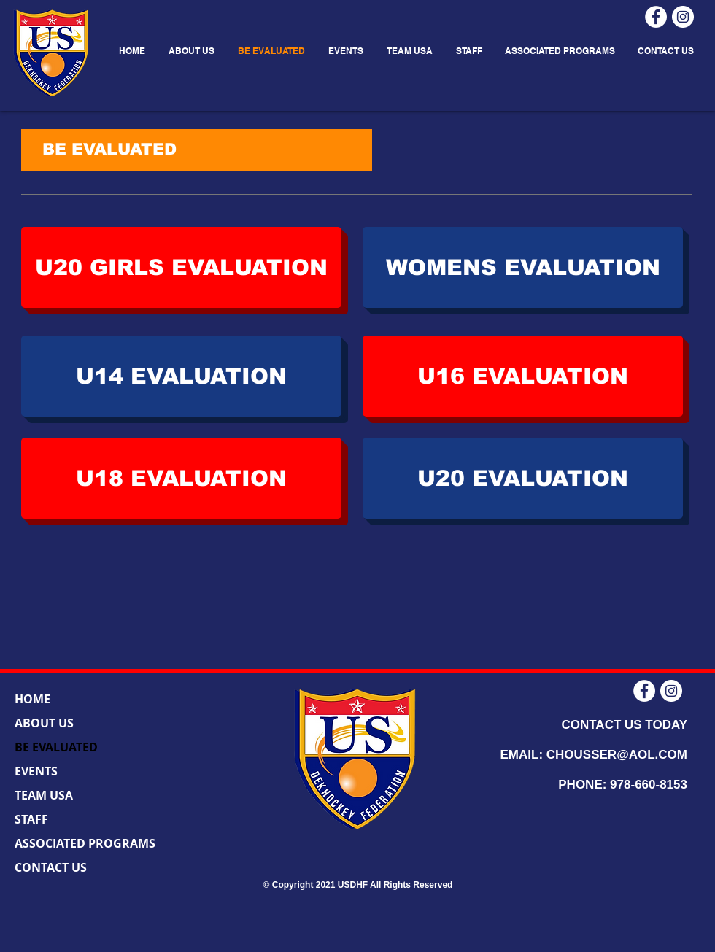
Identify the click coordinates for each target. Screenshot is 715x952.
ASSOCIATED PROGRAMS (85, 843)
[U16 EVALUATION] (523, 376)
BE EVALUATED (56, 747)
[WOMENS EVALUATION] (523, 267)
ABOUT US (44, 723)
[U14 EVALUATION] (181, 376)
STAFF (31, 819)
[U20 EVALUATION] (523, 478)
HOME (32, 699)
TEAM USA (44, 795)
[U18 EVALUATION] (181, 478)
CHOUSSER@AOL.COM (616, 755)
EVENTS (36, 771)
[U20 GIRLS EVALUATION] (181, 267)
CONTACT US (51, 867)
